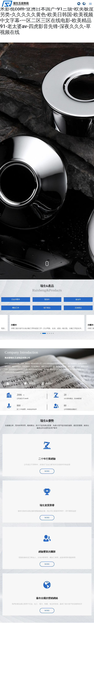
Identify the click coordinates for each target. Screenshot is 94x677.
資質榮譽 (31, 383)
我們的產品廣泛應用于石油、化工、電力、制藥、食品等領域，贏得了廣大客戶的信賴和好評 (47, 604)
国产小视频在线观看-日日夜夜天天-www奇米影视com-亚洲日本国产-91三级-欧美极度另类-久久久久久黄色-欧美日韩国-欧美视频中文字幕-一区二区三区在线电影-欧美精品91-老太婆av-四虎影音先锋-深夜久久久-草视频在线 (47, 17)
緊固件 (47, 299)
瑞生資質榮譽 (47, 505)
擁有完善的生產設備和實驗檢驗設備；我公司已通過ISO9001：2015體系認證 (47, 511)
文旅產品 (78, 308)
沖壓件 (14, 325)
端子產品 (47, 308)
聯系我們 (49, 383)
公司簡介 (14, 383)
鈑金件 (78, 299)
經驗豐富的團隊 (47, 551)
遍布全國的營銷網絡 (47, 598)
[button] (40, 333)
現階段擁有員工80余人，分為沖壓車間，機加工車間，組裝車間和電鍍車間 (47, 557)
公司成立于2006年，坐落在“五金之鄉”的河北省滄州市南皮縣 (47, 465)
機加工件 (15, 308)
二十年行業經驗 (47, 458)
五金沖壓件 (15, 299)
